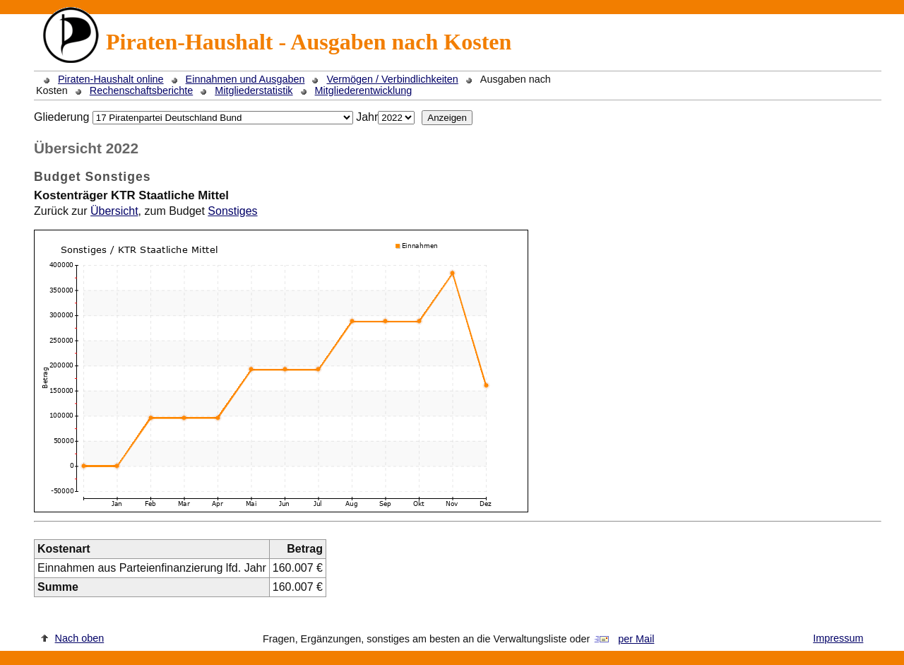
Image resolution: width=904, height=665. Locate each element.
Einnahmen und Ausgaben (245, 79)
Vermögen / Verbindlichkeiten (392, 79)
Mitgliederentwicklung (363, 90)
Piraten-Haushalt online (111, 79)
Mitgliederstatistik (253, 90)
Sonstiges (232, 211)
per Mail (636, 639)
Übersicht (114, 211)
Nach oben (80, 638)
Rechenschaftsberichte (141, 90)
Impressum (838, 638)
